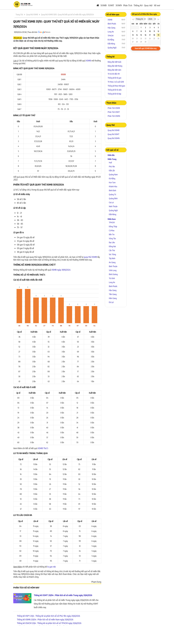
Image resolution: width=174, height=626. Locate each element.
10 (150, 31)
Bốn (141, 24)
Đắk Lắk (112, 170)
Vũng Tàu (112, 238)
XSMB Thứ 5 (43, 448)
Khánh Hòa (113, 186)
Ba (137, 24)
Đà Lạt (111, 302)
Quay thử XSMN (114, 138)
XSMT (111, 5)
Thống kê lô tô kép (114, 94)
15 (141, 35)
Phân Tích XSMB (114, 108)
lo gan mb (51, 566)
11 (154, 31)
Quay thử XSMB (113, 130)
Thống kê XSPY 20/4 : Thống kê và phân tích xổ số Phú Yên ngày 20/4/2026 (48, 615)
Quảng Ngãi (112, 48)
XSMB (103, 5)
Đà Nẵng (111, 40)
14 (137, 35)
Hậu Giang (111, 28)
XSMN (119, 5)
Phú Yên (112, 166)
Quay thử (148, 5)
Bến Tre (111, 234)
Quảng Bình (113, 198)
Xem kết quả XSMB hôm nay (146, 48)
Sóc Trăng (112, 254)
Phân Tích (127, 5)
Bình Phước (112, 24)
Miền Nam (112, 219)
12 (158, 31)
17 (150, 35)
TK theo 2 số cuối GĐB (116, 82)
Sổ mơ (157, 5)
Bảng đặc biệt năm (114, 70)
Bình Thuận (113, 266)
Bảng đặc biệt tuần (114, 62)
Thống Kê (138, 5)
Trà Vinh (112, 278)
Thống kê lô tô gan (114, 78)
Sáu (149, 24)
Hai (133, 24)
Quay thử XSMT (113, 134)
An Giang (112, 262)
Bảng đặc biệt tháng (115, 66)
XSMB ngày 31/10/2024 (60, 269)
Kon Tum (112, 182)
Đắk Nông (111, 44)
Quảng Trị (112, 194)
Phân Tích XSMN (114, 116)
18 (154, 35)
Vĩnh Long (112, 270)
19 (158, 35)
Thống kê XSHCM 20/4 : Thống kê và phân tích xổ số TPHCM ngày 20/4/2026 (49, 623)
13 (133, 35)
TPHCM (110, 36)
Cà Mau (111, 230)
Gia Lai (111, 202)
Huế (110, 162)
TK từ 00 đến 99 (114, 74)
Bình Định (112, 190)
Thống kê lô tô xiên (115, 90)
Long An (111, 32)
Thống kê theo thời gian (116, 86)
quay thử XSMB (90, 256)
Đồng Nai (112, 246)
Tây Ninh (112, 258)
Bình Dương (113, 274)
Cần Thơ (112, 250)
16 (145, 35)
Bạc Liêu (112, 242)
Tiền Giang (113, 294)
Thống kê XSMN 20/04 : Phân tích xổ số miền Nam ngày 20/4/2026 (45, 619)
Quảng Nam (113, 174)
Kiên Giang (113, 298)
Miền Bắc (111, 155)
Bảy (154, 24)
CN (158, 24)
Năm (145, 24)
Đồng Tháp (113, 226)
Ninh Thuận (113, 206)
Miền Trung (112, 159)
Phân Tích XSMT (114, 112)
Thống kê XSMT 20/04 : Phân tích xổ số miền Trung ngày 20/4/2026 (63, 595)
